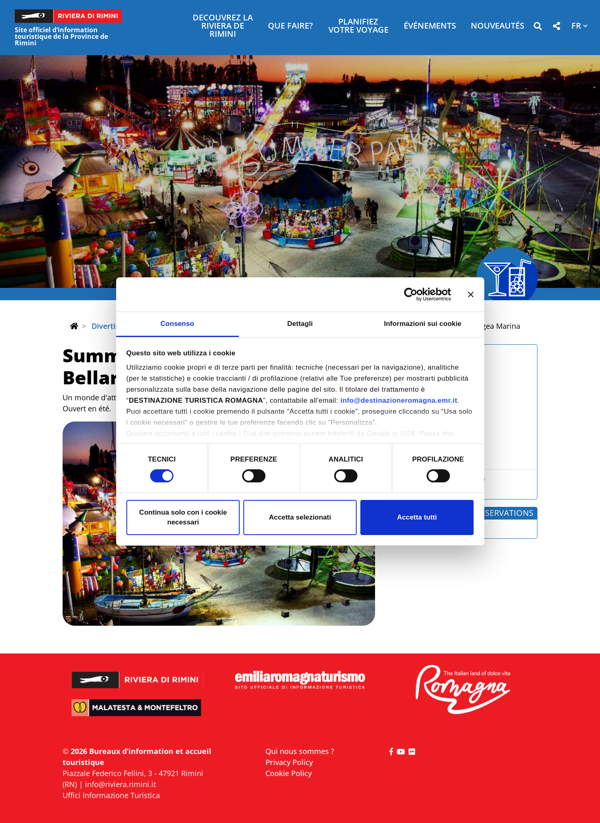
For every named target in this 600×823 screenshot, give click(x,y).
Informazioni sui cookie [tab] (423, 324)
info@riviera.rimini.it (120, 784)
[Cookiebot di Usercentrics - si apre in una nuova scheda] (415, 294)
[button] (538, 27)
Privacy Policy (289, 762)
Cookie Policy (288, 773)
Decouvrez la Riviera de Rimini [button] (223, 26)
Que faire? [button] (290, 26)
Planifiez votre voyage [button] (358, 26)
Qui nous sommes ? (299, 751)
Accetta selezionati (300, 517)
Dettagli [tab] (300, 324)
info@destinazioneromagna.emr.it (398, 400)
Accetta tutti (417, 517)
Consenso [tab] (177, 324)
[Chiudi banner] (471, 294)
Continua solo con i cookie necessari (183, 517)
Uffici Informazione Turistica (111, 795)
